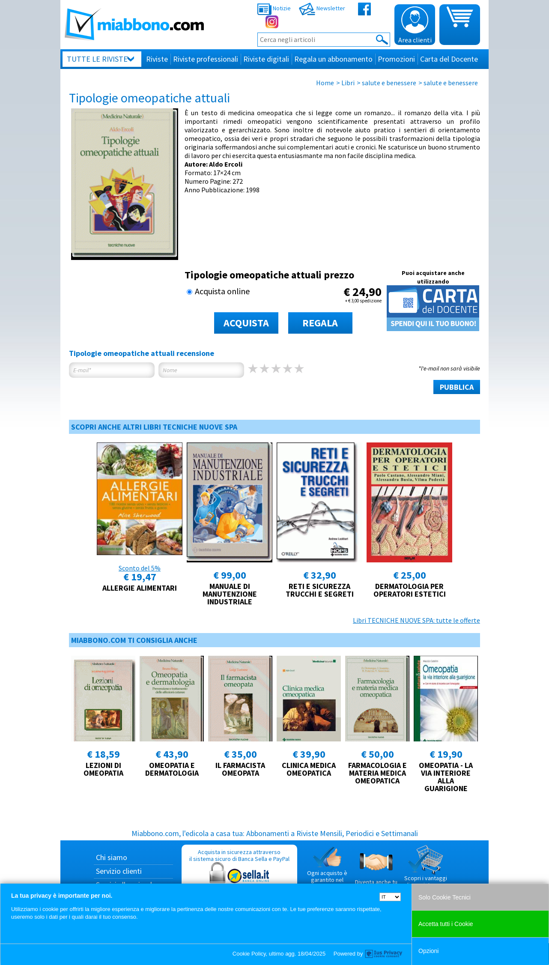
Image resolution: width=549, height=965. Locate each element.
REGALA (320, 322)
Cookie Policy (249, 953)
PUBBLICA (457, 387)
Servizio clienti (119, 871)
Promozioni (396, 59)
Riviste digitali (266, 59)
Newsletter (322, 8)
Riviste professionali (205, 59)
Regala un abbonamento (333, 59)
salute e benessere (389, 82)
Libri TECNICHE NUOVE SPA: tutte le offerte (416, 620)
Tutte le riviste (97, 59)
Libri (348, 82)
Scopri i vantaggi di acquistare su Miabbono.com (425, 870)
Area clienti (415, 25)
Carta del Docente (449, 59)
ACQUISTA (246, 322)
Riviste (157, 59)
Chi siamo (111, 857)
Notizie (274, 8)
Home (325, 82)
